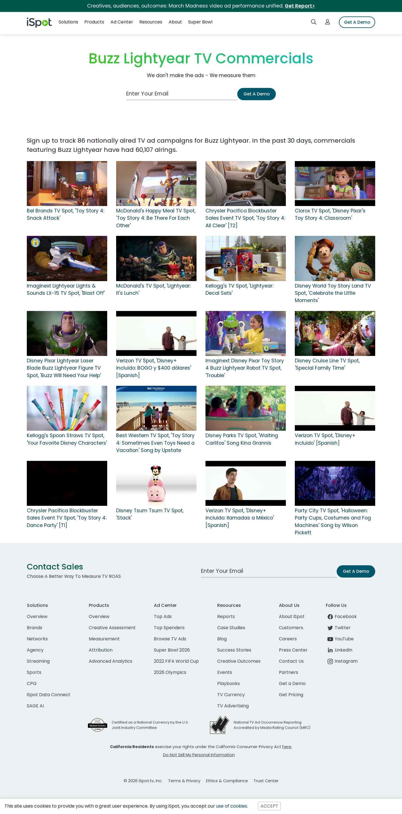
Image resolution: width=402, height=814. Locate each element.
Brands (34, 627)
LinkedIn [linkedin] (339, 650)
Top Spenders (169, 627)
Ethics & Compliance (227, 781)
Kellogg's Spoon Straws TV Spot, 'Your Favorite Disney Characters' (67, 439)
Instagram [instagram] (342, 661)
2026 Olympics (170, 672)
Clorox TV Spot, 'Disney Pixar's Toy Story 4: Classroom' (330, 214)
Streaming (38, 661)
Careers (288, 639)
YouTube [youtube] (340, 639)
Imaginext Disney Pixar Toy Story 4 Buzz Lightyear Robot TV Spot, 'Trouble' (244, 368)
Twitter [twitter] (338, 627)
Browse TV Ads (170, 639)
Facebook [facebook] (341, 616)
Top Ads (163, 616)
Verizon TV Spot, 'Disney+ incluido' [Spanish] (325, 439)
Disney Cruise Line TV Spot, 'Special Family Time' (327, 364)
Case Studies (231, 627)
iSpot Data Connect (48, 694)
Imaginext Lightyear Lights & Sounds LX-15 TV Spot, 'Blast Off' (66, 289)
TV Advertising (233, 706)
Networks (37, 639)
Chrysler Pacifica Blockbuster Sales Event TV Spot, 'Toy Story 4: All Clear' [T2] (245, 218)
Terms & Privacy (184, 781)
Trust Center (266, 781)
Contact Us (291, 661)
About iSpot (292, 616)
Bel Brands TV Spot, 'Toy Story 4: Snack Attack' (65, 214)
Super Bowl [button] (200, 22)
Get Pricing (291, 694)
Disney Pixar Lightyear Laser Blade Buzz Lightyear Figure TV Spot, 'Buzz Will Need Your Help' (64, 368)
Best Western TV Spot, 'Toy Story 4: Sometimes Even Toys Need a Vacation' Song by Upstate (155, 443)
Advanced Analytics (110, 661)
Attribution (101, 650)
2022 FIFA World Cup (176, 661)
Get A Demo (357, 22)
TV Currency (231, 694)
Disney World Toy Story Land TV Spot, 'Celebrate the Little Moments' (333, 293)
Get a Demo (292, 683)
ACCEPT (269, 806)
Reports (226, 616)
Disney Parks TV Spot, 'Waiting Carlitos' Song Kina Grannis (241, 439)
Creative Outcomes (238, 661)
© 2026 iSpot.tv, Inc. (143, 781)
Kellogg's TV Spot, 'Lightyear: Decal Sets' (239, 289)
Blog (222, 639)
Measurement (104, 639)
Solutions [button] (68, 22)
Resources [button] (150, 22)
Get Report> (300, 6)
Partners (288, 672)
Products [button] (94, 22)
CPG (32, 683)
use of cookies (231, 806)
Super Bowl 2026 (172, 650)
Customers (291, 627)
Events (224, 672)
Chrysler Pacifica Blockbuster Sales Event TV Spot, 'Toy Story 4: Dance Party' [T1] (66, 518)
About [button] (175, 22)
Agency (35, 650)
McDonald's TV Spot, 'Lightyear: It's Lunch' (153, 289)
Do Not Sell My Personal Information (199, 755)
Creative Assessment (112, 627)
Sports (34, 672)
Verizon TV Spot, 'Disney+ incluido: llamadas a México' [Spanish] (239, 518)
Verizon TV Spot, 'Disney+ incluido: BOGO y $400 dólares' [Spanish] (153, 368)
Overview (37, 616)
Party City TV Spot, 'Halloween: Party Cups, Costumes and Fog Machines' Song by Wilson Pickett (333, 521)
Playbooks (228, 683)
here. (287, 747)
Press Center (293, 650)
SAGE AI (35, 706)
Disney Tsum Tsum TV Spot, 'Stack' (149, 514)
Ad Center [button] (122, 22)
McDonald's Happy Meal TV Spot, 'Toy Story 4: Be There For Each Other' (155, 218)
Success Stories (234, 650)
